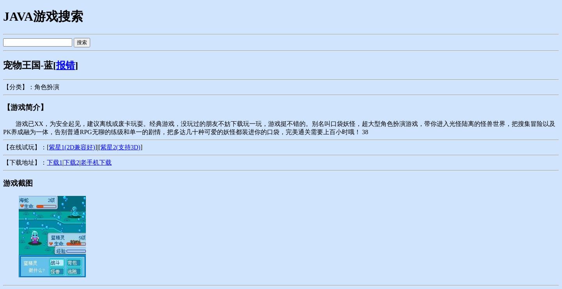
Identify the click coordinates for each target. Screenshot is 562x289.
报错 (65, 65)
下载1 (54, 162)
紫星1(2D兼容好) (72, 147)
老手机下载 (96, 162)
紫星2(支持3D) (120, 147)
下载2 (71, 162)
